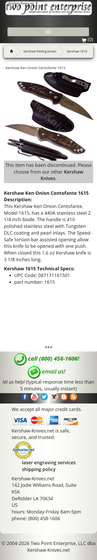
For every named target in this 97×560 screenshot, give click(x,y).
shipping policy (39, 469)
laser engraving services (49, 462)
